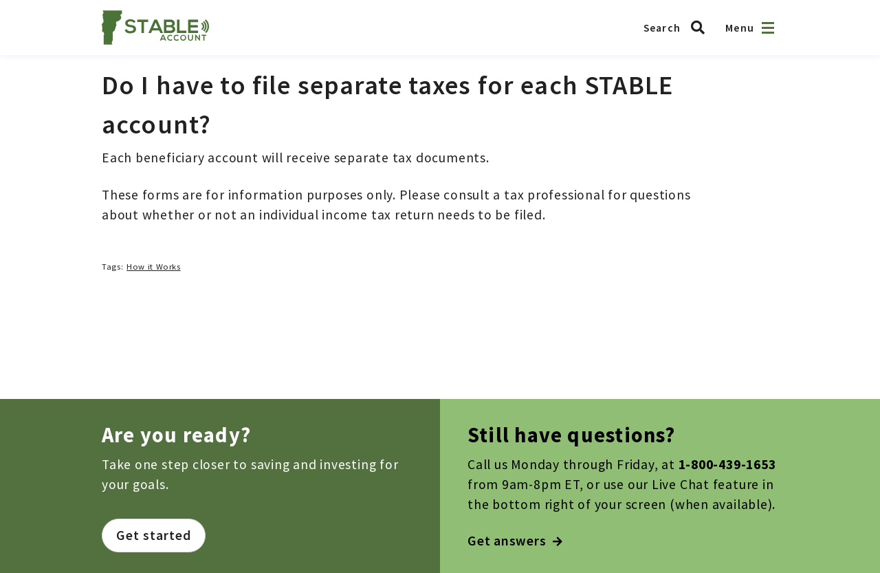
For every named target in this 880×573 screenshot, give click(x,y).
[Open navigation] (768, 28)
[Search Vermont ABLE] (678, 28)
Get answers (515, 540)
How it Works (153, 266)
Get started (153, 535)
